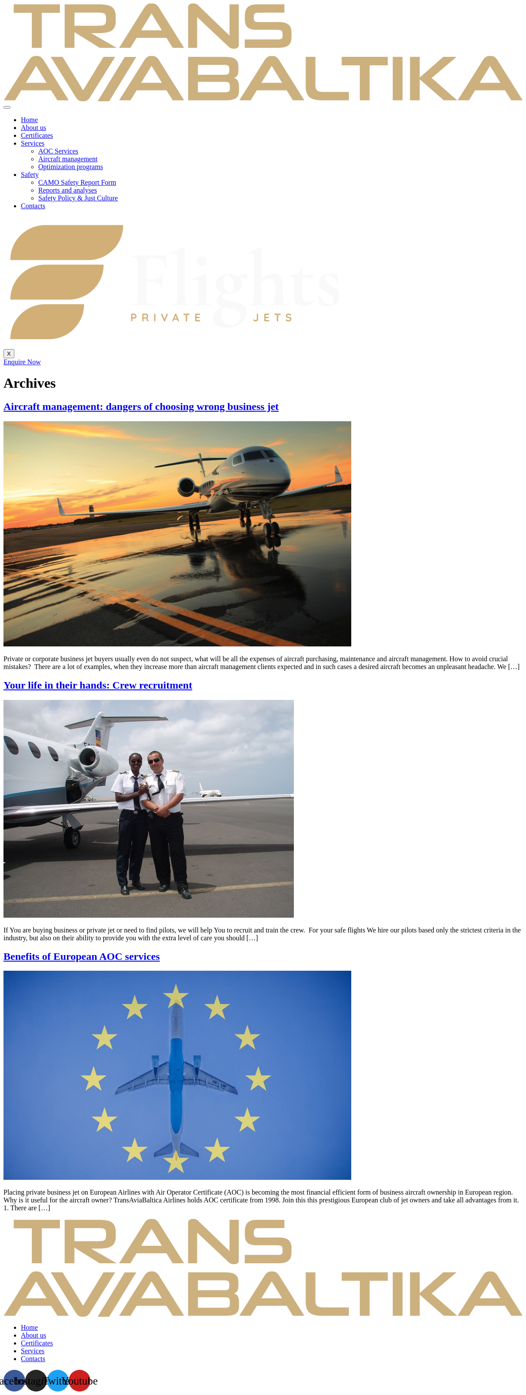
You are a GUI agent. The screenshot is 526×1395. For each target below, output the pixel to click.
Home (29, 119)
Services (32, 143)
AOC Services (58, 151)
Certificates (37, 135)
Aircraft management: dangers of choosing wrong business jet (141, 406)
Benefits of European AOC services (81, 956)
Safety (30, 174)
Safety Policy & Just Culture (78, 198)
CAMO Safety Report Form (77, 182)
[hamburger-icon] (6, 107)
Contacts (33, 206)
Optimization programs (70, 166)
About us (33, 127)
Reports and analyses (67, 190)
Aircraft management (67, 159)
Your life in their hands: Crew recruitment (97, 685)
